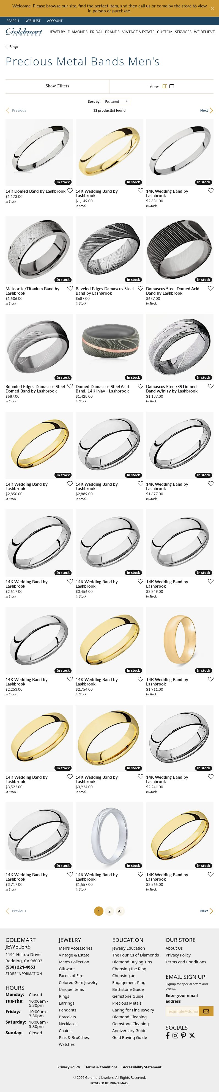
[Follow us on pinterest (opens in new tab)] (183, 1035)
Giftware (67, 968)
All (120, 911)
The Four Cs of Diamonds (135, 955)
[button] (12, 21)
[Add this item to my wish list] (68, 190)
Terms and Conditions (186, 961)
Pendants (67, 1010)
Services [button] (183, 31)
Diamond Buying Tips (132, 961)
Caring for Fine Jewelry (133, 1010)
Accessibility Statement (142, 1067)
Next (204, 110)
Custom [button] (165, 31)
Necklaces (68, 1023)
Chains (65, 1030)
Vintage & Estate (74, 955)
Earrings (66, 1003)
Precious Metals (126, 1003)
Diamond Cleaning (129, 1016)
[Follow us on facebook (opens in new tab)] (168, 1035)
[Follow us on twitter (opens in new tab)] (192, 1035)
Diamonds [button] (77, 31)
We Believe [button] (204, 31)
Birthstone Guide (128, 989)
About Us (174, 948)
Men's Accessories (75, 948)
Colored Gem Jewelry (78, 982)
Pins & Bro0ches (74, 1037)
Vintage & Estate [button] (138, 31)
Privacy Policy (178, 955)
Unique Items (71, 989)
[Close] (212, 8)
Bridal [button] (96, 31)
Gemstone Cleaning (130, 1023)
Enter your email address (182, 998)
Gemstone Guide (128, 996)
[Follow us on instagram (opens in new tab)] (175, 1035)
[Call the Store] (20, 967)
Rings (13, 46)
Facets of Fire (71, 975)
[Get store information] (24, 973)
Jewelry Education (128, 948)
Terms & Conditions (101, 1067)
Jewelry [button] (57, 31)
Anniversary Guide (129, 1030)
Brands (112, 31)
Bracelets (67, 1016)
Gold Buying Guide (129, 1037)
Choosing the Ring (129, 968)
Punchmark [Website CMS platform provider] (119, 1083)
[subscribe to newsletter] (206, 1011)
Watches (67, 1044)
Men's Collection (74, 961)
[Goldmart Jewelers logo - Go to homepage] (25, 32)
